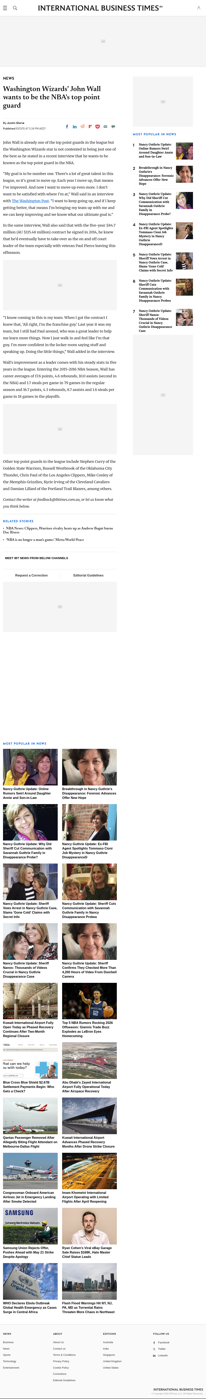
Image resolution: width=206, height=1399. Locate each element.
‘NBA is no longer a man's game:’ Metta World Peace (45, 540)
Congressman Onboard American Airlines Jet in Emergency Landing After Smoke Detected (29, 1197)
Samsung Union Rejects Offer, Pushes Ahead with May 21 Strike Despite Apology (28, 1252)
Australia (108, 1342)
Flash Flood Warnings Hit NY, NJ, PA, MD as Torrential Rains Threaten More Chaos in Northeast (88, 1308)
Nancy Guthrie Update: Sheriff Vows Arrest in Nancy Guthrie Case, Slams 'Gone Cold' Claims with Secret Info (156, 262)
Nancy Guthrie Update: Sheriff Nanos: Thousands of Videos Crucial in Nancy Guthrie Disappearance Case (155, 321)
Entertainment (11, 1367)
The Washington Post (30, 201)
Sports (7, 1354)
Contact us (59, 1348)
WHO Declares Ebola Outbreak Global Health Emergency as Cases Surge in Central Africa (30, 1308)
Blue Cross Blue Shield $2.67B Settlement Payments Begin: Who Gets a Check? (28, 1087)
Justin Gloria (15, 123)
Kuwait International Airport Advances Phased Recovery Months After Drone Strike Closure (88, 1142)
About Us (58, 1342)
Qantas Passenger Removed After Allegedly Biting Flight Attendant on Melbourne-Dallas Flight (30, 1142)
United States (111, 1367)
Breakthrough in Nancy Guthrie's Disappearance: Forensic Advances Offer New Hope (89, 793)
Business (8, 1342)
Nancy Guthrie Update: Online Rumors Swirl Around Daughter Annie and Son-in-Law (27, 793)
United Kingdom (112, 1361)
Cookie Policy (61, 1367)
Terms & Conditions (64, 1354)
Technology (9, 1361)
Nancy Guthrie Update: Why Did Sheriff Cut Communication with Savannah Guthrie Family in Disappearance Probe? (155, 204)
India (106, 1348)
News (6, 1348)
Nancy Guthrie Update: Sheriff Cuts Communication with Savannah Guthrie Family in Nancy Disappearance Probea (155, 290)
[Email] (105, 126)
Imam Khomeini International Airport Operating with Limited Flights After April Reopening (85, 1197)
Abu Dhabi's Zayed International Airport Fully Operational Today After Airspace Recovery (86, 1087)
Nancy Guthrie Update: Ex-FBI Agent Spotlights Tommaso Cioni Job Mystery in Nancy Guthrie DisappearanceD (156, 234)
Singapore (109, 1354)
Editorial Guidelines (88, 575)
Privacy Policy (61, 1361)
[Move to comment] (113, 126)
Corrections (59, 1373)
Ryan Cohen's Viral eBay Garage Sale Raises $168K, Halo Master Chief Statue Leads (87, 1252)
